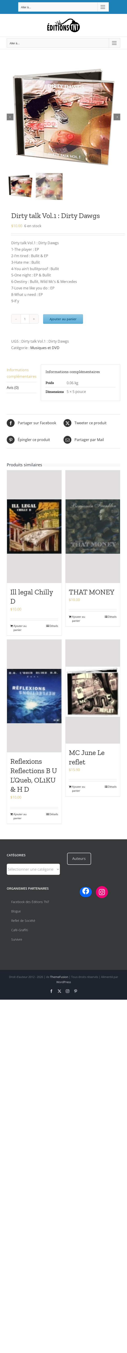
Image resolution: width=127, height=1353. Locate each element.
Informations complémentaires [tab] (21, 373)
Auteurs (79, 858)
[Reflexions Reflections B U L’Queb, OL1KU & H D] (34, 696)
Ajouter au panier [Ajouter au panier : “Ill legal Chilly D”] (19, 628)
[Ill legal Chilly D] (34, 526)
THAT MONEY (91, 592)
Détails (53, 626)
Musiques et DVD (44, 347)
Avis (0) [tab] (13, 387)
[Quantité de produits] (24, 318)
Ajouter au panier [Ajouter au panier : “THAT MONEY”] (78, 619)
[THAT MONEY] (93, 526)
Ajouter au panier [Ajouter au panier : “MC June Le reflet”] (78, 789)
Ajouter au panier (63, 319)
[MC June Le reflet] (93, 692)
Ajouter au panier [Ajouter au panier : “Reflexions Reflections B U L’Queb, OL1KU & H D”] (19, 816)
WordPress (63, 982)
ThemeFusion (59, 977)
